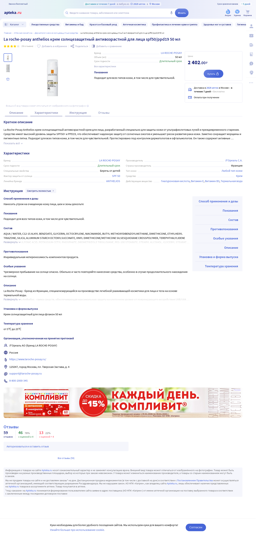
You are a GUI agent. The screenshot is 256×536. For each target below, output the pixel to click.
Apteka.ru (47, 470)
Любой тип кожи (232, 170)
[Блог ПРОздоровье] (251, 45)
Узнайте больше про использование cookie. (77, 530)
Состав (233, 220)
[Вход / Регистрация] (251, 26)
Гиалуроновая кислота (175, 181)
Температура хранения (221, 266)
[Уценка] (237, 13)
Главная (7, 33)
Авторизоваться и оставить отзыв (28, 446)
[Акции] (228, 13)
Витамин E (197, 181)
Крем (239, 176)
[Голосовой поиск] (171, 13)
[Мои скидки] (251, 35)
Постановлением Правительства (195, 480)
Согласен (195, 527)
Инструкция (78, 113)
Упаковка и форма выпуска (218, 257)
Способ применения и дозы (218, 201)
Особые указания (225, 238)
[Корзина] (248, 13)
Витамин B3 (212, 181)
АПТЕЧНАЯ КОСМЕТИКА (23, 33)
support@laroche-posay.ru (25, 373)
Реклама (237, 390)
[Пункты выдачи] (251, 72)
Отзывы (104, 113)
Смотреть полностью (41, 190)
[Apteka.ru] (15, 13)
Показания (230, 210)
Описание (16, 113)
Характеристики (46, 113)
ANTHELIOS (113, 181)
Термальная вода (231, 181)
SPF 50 (116, 176)
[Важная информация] (251, 63)
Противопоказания (224, 229)
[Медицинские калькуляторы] (251, 54)
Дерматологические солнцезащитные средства (56, 33)
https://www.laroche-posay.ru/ (27, 359)
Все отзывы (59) (66, 458)
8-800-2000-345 (18, 380)
